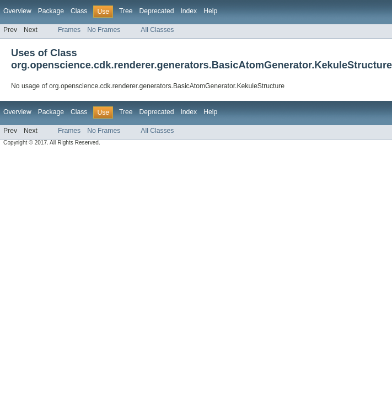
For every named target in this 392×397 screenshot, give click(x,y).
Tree (126, 11)
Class (79, 11)
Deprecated (156, 11)
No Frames (103, 30)
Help (210, 11)
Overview (17, 11)
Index (188, 11)
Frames (69, 30)
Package (51, 11)
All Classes (157, 30)
